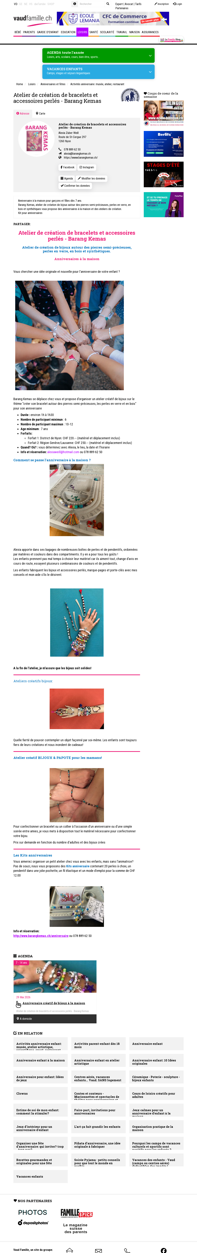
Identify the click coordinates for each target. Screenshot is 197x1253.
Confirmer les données (75, 185)
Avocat (129, 4)
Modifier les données (91, 178)
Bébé (17, 32)
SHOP (50, 4)
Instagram (86, 167)
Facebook (67, 167)
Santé (93, 32)
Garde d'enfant (48, 32)
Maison (134, 32)
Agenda (67, 178)
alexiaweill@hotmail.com (63, 452)
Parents (29, 32)
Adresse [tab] (22, 113)
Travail (121, 32)
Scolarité (107, 32)
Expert (119, 4)
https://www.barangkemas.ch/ (81, 157)
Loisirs (82, 32)
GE (20, 4)
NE (25, 4)
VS (30, 4)
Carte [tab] (40, 113)
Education (68, 32)
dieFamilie (40, 4)
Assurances (150, 32)
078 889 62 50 (72, 149)
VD (15, 4)
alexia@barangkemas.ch (77, 153)
